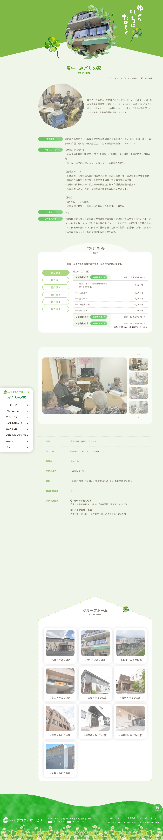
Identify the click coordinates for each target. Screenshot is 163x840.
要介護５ (55, 313)
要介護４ (55, 305)
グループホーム (124, 82)
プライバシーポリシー (149, 818)
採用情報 (131, 818)
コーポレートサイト (114, 818)
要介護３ (55, 298)
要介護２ (55, 291)
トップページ (111, 82)
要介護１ (55, 283)
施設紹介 (135, 82)
